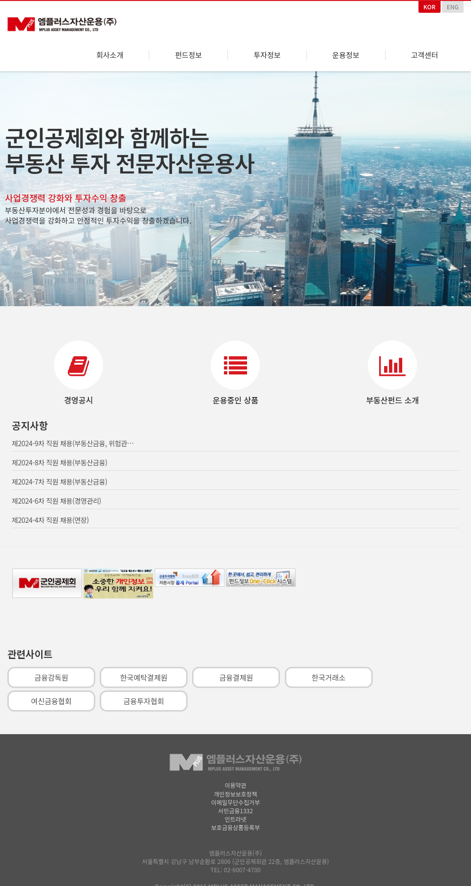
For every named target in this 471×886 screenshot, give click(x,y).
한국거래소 (329, 673)
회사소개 (109, 55)
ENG (453, 6)
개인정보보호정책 (235, 790)
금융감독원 (51, 673)
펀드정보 (188, 55)
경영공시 (78, 396)
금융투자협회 (143, 697)
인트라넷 (235, 815)
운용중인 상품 (235, 396)
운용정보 (346, 55)
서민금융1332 (235, 806)
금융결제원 (236, 673)
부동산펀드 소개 (392, 396)
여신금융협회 (51, 697)
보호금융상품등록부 (235, 823)
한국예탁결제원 (143, 673)
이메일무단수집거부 (235, 798)
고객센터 (424, 55)
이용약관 (235, 781)
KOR (429, 6)
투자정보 (266, 55)
